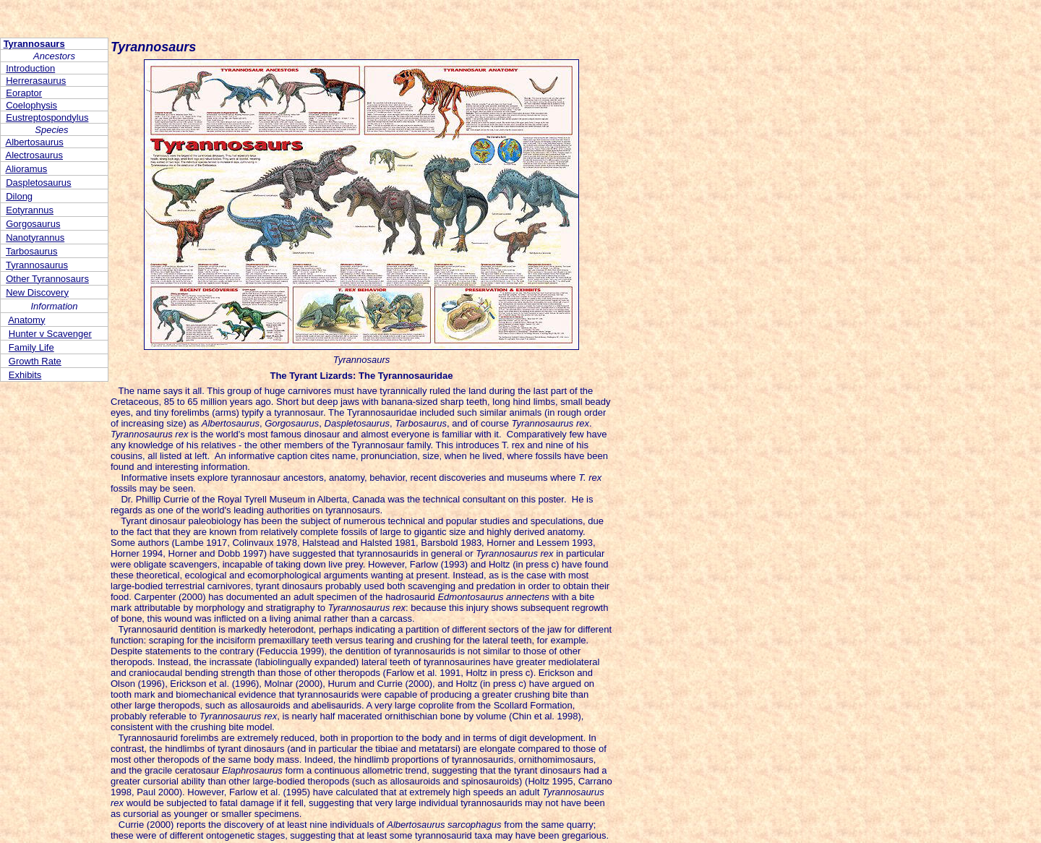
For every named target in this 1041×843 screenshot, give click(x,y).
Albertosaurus (35, 142)
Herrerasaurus (36, 80)
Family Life (31, 347)
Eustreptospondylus (47, 117)
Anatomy (26, 319)
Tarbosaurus (32, 251)
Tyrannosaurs (34, 43)
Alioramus (27, 168)
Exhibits (25, 374)
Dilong (19, 196)
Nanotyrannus (35, 237)
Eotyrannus (29, 210)
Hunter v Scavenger (50, 333)
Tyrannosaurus (37, 265)
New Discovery (37, 292)
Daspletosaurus (38, 182)
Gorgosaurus (33, 223)
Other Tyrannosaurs (47, 278)
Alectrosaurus (34, 155)
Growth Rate (35, 361)
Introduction (30, 68)
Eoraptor (24, 92)
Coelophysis (31, 105)
